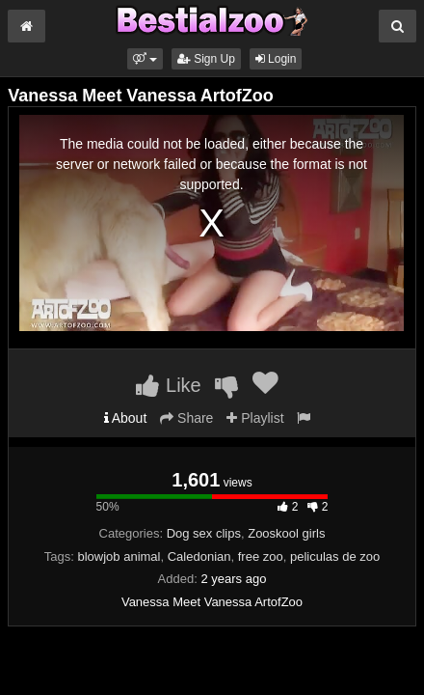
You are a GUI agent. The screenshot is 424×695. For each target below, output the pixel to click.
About (125, 418)
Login (276, 59)
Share (186, 418)
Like (168, 385)
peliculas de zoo (335, 556)
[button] (145, 59)
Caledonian (199, 556)
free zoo (260, 556)
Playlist (254, 418)
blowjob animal (118, 556)
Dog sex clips (204, 533)
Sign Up (206, 59)
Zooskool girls (286, 533)
